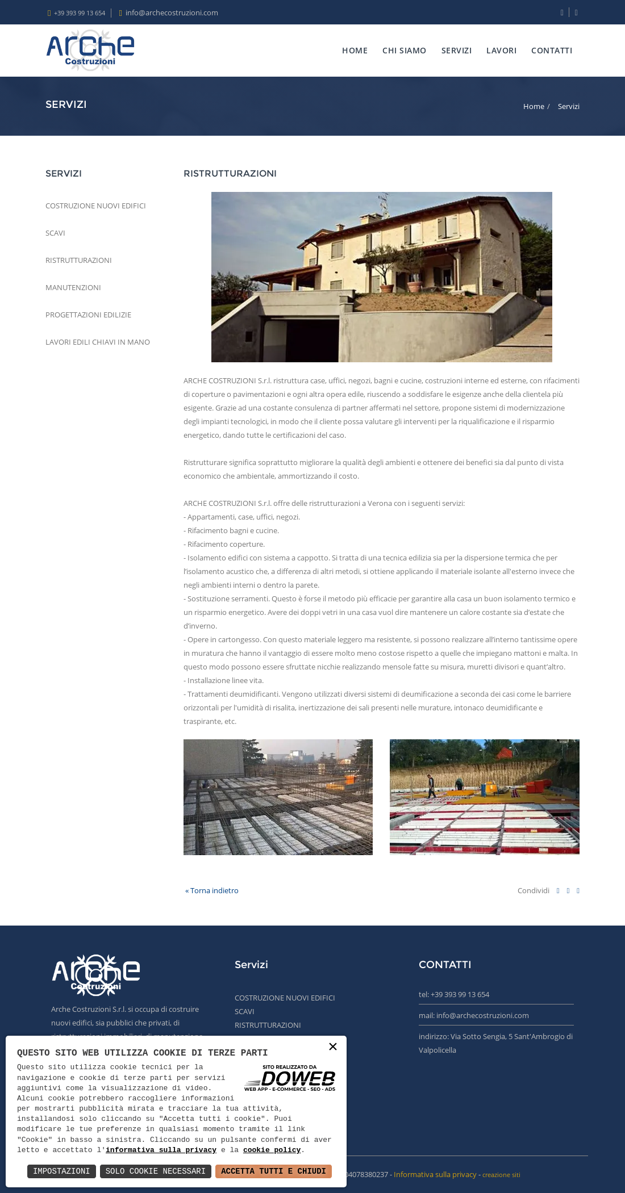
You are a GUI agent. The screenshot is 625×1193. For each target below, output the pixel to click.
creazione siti (501, 1174)
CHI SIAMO (404, 50)
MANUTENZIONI (73, 287)
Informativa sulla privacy (435, 1174)
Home (533, 106)
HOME (355, 50)
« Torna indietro (211, 890)
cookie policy (272, 1150)
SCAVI (55, 233)
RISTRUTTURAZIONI (78, 260)
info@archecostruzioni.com (172, 12)
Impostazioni (61, 1171)
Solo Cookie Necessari (156, 1171)
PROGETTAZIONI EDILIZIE (88, 314)
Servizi (569, 106)
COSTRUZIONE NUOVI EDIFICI (95, 205)
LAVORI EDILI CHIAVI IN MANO (97, 342)
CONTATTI (551, 50)
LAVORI (501, 50)
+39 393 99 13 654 (79, 13)
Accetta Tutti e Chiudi (273, 1171)
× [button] (333, 1047)
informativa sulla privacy (161, 1150)
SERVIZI (456, 50)
